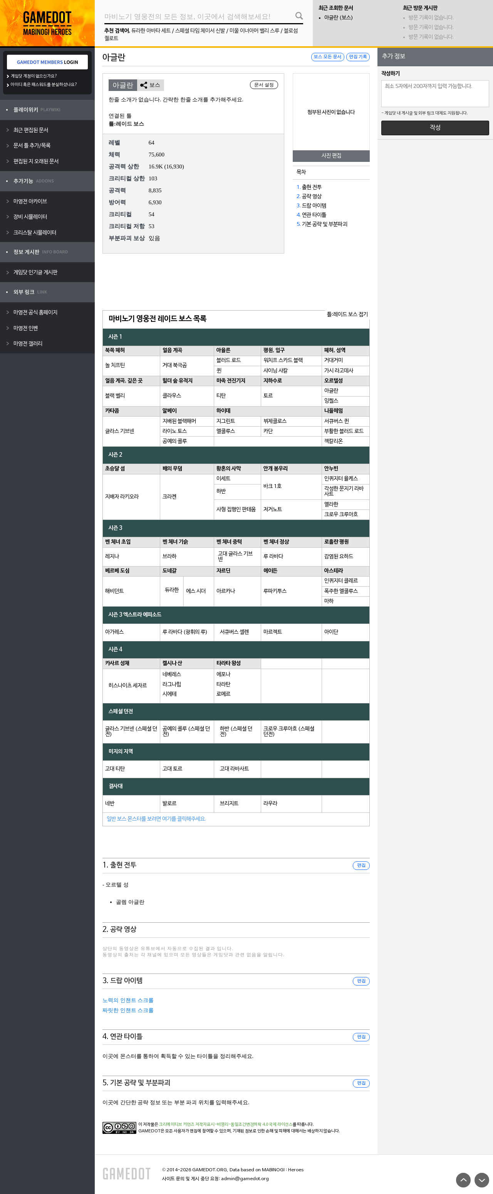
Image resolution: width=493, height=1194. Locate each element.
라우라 (270, 804)
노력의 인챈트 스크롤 (128, 1000)
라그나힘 (172, 685)
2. (299, 197)
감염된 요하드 (338, 557)
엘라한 (331, 505)
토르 (268, 396)
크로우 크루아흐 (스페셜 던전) (288, 731)
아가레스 (114, 632)
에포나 (223, 675)
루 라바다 (273, 557)
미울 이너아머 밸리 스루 (254, 31)
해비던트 (114, 591)
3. (299, 206)
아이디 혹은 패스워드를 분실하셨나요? (44, 84)
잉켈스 (331, 401)
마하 (329, 601)
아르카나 (225, 591)
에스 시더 (196, 591)
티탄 (221, 396)
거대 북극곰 (175, 365)
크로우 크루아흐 (341, 515)
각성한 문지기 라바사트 (344, 491)
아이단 (331, 632)
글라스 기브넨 (119, 431)
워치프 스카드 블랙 (283, 360)
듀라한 (172, 590)
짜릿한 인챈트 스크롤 (128, 1010)
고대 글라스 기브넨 (235, 556)
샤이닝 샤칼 (275, 371)
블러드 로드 (228, 360)
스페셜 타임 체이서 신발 (200, 31)
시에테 (169, 694)
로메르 (223, 694)
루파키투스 (275, 591)
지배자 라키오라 (122, 497)
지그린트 (225, 421)
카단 (268, 431)
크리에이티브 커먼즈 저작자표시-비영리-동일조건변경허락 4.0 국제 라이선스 (226, 1124)
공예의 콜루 (175, 441)
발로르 (169, 804)
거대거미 (333, 360)
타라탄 (223, 685)
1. (299, 187)
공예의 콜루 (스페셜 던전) (186, 731)
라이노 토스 (175, 431)
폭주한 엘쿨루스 (341, 591)
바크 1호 (272, 486)
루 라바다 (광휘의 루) (185, 632)
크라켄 (169, 497)
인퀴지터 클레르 (341, 581)
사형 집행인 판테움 (236, 510)
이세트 (223, 479)
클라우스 (172, 396)
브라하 (169, 557)
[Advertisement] (236, 282)
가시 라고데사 (338, 371)
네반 (109, 804)
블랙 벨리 (115, 396)
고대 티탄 (115, 769)
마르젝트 (272, 632)
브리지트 (229, 804)
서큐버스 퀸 (336, 421)
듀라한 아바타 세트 (151, 31)
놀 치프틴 (115, 365)
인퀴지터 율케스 (341, 479)
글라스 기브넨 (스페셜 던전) (131, 731)
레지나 (112, 557)
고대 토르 (172, 769)
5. (299, 224)
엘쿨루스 (225, 431)
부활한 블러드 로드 (344, 431)
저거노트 (272, 510)
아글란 (331, 391)
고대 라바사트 (234, 769)
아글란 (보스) (338, 18)
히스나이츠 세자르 (128, 686)
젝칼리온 (333, 441)
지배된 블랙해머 (179, 421)
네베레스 (172, 675)
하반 (221, 491)
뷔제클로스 (275, 421)
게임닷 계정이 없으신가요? (34, 76)
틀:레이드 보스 (126, 124)
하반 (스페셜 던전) (236, 731)
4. (299, 215)
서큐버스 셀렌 (234, 632)
